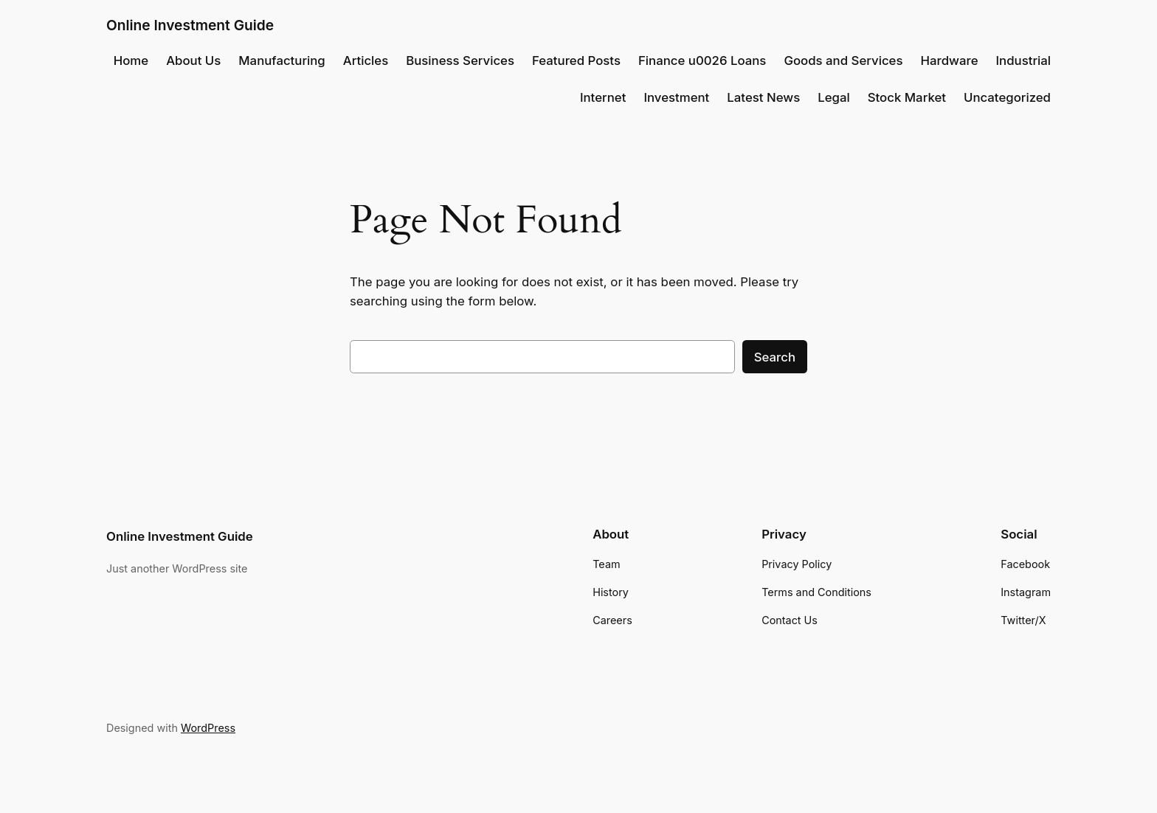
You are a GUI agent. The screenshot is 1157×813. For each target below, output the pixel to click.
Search (774, 357)
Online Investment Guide (190, 25)
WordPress (208, 728)
